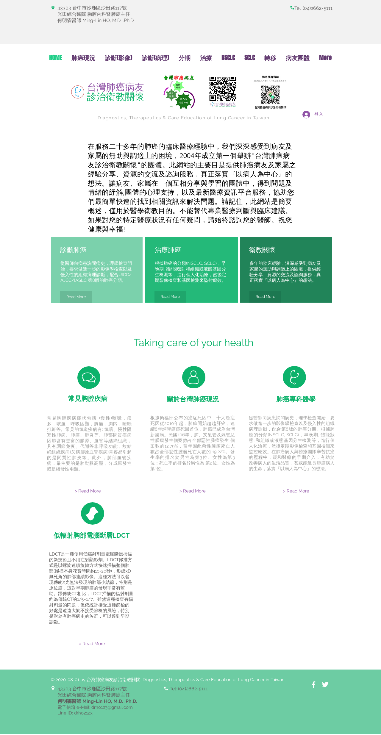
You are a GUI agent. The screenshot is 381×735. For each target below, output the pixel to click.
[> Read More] (87, 491)
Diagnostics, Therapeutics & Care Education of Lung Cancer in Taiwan (184, 118)
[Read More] (76, 297)
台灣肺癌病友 (115, 92)
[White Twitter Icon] (325, 684)
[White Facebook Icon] (313, 684)
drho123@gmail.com (112, 707)
